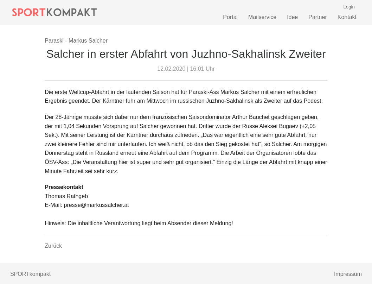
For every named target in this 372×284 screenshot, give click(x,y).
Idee (292, 17)
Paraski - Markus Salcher (76, 41)
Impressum (348, 274)
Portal (230, 17)
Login (349, 7)
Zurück (53, 246)
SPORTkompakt (30, 274)
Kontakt (347, 17)
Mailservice (262, 17)
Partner (317, 17)
